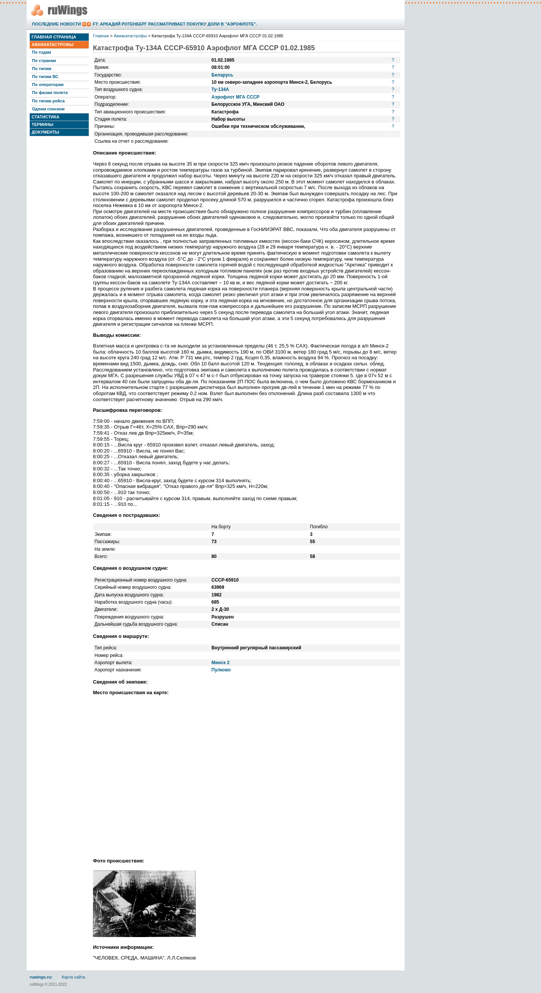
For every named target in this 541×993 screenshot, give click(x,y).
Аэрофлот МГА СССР (235, 97)
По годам (41, 52)
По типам (41, 68)
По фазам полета (50, 92)
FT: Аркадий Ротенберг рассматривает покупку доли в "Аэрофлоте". (175, 24)
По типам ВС (45, 76)
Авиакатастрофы (53, 44)
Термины (42, 124)
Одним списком (48, 109)
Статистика (45, 117)
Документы (45, 132)
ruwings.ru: (41, 977)
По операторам (48, 84)
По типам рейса (48, 101)
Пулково (221, 670)
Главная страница (54, 37)
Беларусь (222, 75)
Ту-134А (220, 89)
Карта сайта (73, 977)
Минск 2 (220, 662)
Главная (101, 35)
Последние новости (56, 24)
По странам (44, 60)
